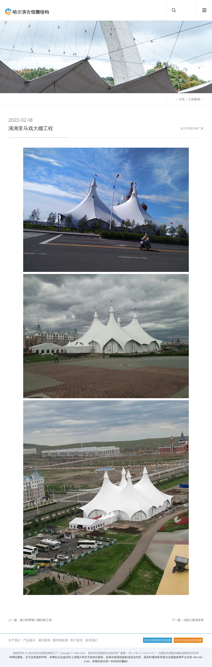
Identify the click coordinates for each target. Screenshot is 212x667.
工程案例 (194, 99)
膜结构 (193, 128)
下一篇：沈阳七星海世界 (188, 620)
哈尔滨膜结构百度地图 (157, 640)
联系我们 (91, 640)
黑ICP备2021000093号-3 (142, 653)
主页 (182, 99)
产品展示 (29, 640)
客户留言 (76, 640)
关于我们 (14, 640)
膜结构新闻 (60, 640)
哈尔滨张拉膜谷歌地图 (188, 640)
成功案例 (44, 640)
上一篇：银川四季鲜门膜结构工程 (30, 620)
